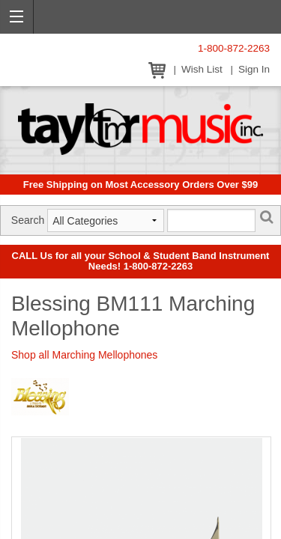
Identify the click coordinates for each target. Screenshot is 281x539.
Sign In (254, 69)
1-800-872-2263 (234, 48)
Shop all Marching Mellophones (84, 355)
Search (27, 220)
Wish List (202, 69)
